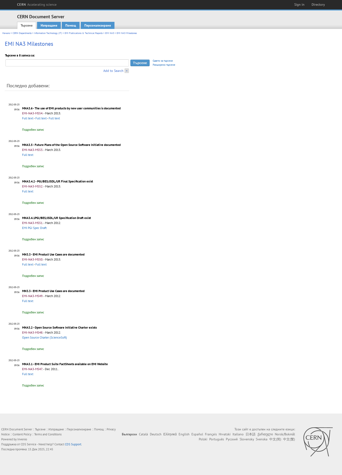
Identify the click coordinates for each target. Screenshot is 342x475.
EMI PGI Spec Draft (34, 228)
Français (211, 434)
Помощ (70, 25)
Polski (203, 439)
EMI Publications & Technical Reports (84, 33)
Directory (318, 4)
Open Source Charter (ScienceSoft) (44, 337)
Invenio (22, 439)
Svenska (261, 439)
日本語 (251, 434)
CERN (37, 4)
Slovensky (247, 439)
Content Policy (22, 434)
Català (143, 434)
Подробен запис (33, 130)
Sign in (299, 4)
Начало (6, 33)
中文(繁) (289, 439)
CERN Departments (22, 33)
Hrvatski (225, 434)
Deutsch (156, 434)
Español (197, 434)
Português (216, 439)
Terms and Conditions (48, 434)
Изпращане (49, 25)
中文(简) (275, 439)
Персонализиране (97, 25)
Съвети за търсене (163, 60)
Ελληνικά (170, 434)
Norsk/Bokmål (285, 434)
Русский (232, 439)
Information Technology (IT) (48, 33)
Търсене (27, 25)
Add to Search (113, 71)
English (184, 434)
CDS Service (28, 444)
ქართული (265, 434)
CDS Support (73, 444)
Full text (27, 118)
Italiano (238, 434)
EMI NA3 (109, 33)
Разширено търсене (164, 64)
